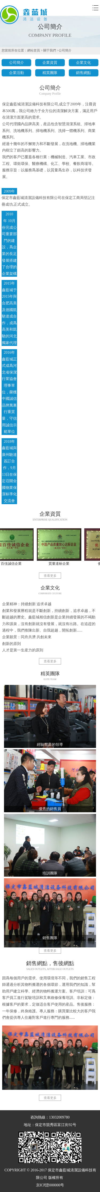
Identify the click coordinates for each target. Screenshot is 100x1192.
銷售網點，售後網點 (50, 963)
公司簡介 (65, 50)
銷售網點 (83, 73)
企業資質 (49, 62)
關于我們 (49, 50)
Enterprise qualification (50, 519)
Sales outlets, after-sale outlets (50, 969)
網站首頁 (33, 50)
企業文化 (83, 62)
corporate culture (50, 593)
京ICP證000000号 (50, 1185)
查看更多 (50, 576)
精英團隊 (49, 73)
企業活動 (16, 73)
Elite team (50, 679)
